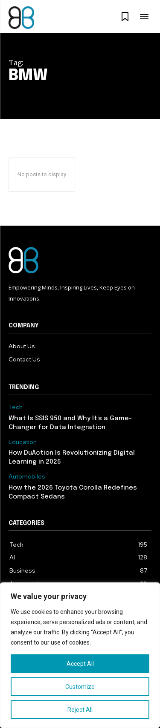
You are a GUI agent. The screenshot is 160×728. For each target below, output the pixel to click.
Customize (80, 686)
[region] (80, 655)
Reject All (80, 709)
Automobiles (27, 476)
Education (23, 442)
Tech (16, 407)
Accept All (80, 663)
